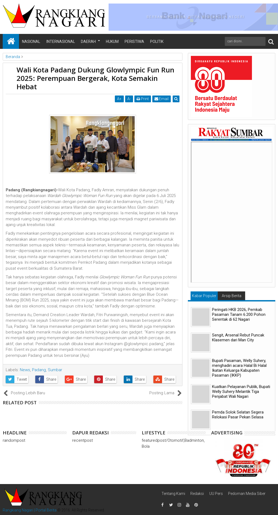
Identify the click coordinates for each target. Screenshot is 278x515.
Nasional (31, 41)
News (25, 369)
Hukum (112, 41)
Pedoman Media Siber (247, 493)
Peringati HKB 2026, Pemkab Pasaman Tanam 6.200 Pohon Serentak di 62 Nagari (239, 314)
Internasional (60, 41)
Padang (39, 369)
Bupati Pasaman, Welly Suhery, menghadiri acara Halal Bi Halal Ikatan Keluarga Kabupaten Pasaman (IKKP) (239, 368)
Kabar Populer (204, 296)
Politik (156, 41)
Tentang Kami (173, 493)
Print (143, 99)
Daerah (88, 41)
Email (161, 99)
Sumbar (55, 369)
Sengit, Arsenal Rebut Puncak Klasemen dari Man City (238, 337)
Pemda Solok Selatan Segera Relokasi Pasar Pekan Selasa (238, 414)
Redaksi (197, 493)
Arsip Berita (231, 296)
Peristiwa (134, 41)
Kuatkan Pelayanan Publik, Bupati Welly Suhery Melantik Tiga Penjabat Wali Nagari (241, 391)
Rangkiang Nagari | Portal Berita (29, 510)
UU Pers (216, 493)
